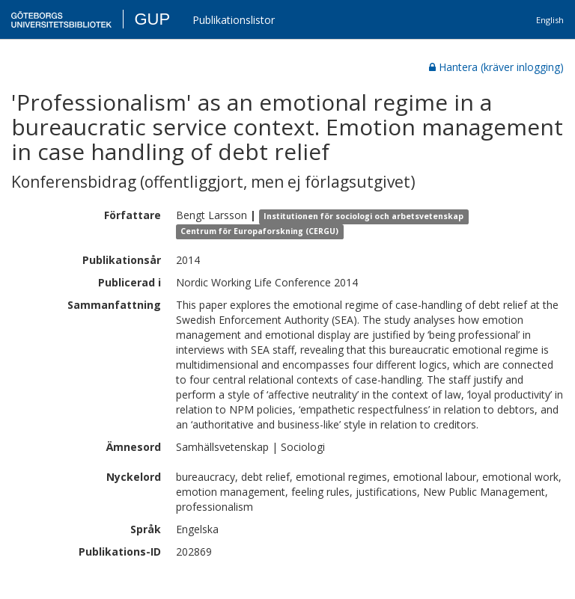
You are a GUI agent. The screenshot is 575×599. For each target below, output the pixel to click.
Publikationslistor (233, 20)
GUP (152, 19)
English (550, 19)
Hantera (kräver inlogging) (496, 67)
